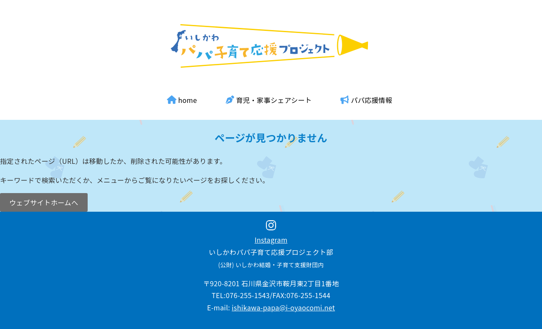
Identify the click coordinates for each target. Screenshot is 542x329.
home (182, 100)
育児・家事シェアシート (269, 100)
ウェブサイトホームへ (43, 202)
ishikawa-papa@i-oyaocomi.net (283, 307)
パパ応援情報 (366, 100)
